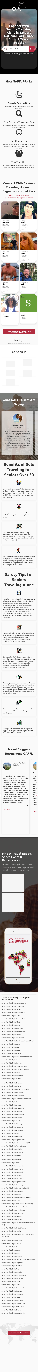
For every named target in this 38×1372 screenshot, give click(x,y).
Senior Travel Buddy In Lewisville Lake (13, 1210)
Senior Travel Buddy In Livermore (12, 1105)
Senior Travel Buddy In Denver (11, 1025)
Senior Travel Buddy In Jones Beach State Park (16, 1197)
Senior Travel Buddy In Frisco (11, 1285)
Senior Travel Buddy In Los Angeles (13, 1006)
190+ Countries (14, 53)
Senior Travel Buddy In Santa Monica (13, 1300)
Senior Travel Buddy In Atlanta (11, 1022)
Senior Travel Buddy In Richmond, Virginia (14, 1207)
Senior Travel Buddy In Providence (12, 1127)
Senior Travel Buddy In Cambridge (12, 1191)
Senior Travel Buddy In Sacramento (12, 1102)
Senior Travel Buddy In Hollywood (12, 1152)
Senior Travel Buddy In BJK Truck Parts (14, 1275)
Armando (6, 222)
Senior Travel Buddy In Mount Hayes (13, 1130)
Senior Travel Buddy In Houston (11, 1060)
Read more (6, 809)
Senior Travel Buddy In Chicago (11, 1009)
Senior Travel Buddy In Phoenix (11, 1053)
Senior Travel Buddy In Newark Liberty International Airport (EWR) (18, 1235)
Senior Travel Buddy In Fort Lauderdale (14, 1146)
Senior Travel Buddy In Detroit (11, 1253)
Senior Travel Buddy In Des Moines (12, 1169)
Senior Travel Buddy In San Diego (12, 1063)
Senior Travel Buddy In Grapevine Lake (14, 1303)
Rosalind (6, 316)
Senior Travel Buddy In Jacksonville (13, 1114)
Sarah (23, 222)
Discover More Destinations (19, 1333)
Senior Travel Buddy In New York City (13, 1031)
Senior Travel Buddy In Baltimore (12, 1117)
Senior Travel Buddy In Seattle (11, 1016)
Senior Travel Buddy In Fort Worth (12, 1278)
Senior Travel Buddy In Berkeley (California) (15, 1188)
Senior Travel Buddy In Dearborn (12, 1250)
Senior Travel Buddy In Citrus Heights (13, 1185)
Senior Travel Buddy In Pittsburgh (12, 1124)
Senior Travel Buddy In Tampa (11, 1072)
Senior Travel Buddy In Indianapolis (12, 1075)
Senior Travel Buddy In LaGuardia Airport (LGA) (16, 1143)
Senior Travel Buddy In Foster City (12, 1294)
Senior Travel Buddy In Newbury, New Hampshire (17, 1057)
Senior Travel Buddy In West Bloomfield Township (17, 1204)
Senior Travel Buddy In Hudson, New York (14, 1003)
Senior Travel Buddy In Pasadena (12, 1266)
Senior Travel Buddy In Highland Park (13, 1140)
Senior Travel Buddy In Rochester (12, 1256)
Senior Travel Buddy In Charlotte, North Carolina (17, 1099)
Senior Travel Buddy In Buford (11, 1163)
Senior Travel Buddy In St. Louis (11, 1121)
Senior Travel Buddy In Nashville (12, 1149)
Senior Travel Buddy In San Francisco (13, 1038)
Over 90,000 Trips (28, 53)
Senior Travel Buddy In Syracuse (12, 1291)
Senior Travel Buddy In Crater (11, 1281)
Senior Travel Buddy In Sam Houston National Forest (18, 1041)
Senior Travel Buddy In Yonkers (11, 1079)
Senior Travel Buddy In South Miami (13, 1108)
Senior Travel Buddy (22, 195)
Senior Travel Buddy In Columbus (12, 1083)
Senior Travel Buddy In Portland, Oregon (14, 1066)
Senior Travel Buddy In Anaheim (11, 1155)
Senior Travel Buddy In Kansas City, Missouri (15, 1089)
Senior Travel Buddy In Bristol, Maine (13, 1307)
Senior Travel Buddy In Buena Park (12, 1172)
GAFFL (11, 195)
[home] (19, 9)
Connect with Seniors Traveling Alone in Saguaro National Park (19, 187)
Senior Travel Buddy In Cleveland (12, 1244)
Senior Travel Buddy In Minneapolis (13, 1166)
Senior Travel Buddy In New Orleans (13, 1213)
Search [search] (33, 49)
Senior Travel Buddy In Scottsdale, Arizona (15, 1228)
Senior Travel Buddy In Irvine (10, 1133)
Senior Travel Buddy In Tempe (11, 1269)
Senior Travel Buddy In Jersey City (12, 1028)
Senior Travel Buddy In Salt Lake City (13, 1178)
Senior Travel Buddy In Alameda (11, 1159)
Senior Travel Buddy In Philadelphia (13, 1095)
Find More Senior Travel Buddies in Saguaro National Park (19, 331)
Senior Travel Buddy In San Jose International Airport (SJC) (18, 1224)
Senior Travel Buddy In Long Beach (12, 1262)
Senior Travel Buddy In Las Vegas (12, 1175)
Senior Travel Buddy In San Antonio (13, 1092)
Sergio (23, 315)
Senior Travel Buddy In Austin (11, 1047)
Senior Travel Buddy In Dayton (11, 1297)
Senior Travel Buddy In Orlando (11, 1086)
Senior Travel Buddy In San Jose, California (15, 1019)
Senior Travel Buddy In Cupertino (12, 1111)
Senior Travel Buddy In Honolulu (12, 1136)
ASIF (4, 253)
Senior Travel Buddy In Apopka (11, 1231)
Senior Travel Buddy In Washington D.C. (14, 1012)
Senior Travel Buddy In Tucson (11, 1247)
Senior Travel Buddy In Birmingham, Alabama (15, 1069)
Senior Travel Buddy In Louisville (12, 1272)
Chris (23, 284)
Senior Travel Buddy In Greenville (12, 1216)
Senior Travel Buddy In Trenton (11, 1034)
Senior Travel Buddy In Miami (11, 1200)
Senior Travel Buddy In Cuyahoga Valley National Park (18, 1259)
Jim (4, 284)
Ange (23, 253)
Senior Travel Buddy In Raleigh (11, 1194)
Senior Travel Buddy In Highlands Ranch (14, 1182)
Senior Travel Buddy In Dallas (11, 1044)
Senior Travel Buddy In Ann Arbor (12, 1240)
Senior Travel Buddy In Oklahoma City (13, 1313)
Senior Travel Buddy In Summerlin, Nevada (15, 1288)
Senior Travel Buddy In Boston (11, 1050)
